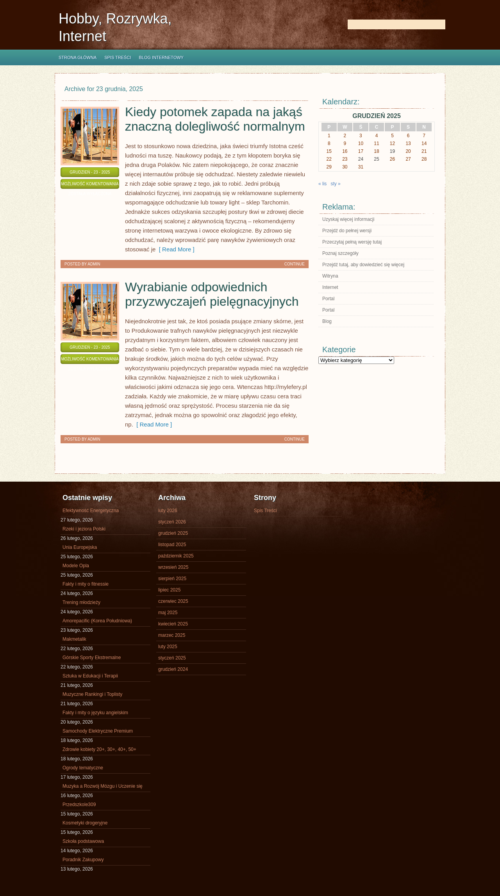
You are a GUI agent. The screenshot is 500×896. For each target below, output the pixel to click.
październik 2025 (176, 556)
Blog (327, 321)
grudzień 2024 (173, 669)
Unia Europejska (79, 547)
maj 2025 (167, 612)
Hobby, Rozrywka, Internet (115, 27)
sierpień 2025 (172, 578)
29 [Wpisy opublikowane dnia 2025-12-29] (329, 167)
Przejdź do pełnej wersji (346, 230)
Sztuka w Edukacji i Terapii (90, 676)
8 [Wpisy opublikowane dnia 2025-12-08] (329, 143)
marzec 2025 (171, 635)
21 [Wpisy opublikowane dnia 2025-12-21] (424, 151)
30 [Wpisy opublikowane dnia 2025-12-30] (344, 167)
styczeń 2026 (172, 522)
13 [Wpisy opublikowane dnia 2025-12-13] (408, 143)
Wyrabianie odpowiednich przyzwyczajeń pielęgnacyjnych (212, 294)
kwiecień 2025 (173, 624)
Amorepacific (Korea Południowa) (97, 621)
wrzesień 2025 (173, 567)
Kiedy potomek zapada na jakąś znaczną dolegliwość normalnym (215, 119)
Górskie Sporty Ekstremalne (91, 657)
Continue (294, 264)
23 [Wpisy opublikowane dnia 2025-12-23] (344, 159)
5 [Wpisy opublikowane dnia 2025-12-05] (392, 135)
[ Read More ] (174, 249)
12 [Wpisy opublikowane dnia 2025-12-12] (392, 143)
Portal (328, 298)
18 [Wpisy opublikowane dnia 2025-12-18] (376, 151)
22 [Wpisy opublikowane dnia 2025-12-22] (329, 159)
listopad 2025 (172, 544)
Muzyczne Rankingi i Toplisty (92, 694)
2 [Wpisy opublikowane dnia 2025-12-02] (345, 135)
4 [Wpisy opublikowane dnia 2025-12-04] (376, 135)
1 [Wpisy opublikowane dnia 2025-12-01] (329, 135)
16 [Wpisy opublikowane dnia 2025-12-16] (344, 151)
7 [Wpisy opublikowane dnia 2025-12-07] (424, 135)
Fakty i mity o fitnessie (85, 584)
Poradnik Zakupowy (83, 859)
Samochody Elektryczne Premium (97, 731)
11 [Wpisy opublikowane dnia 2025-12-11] (376, 143)
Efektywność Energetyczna (90, 510)
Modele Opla (75, 565)
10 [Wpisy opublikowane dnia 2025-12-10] (360, 143)
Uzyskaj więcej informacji (348, 219)
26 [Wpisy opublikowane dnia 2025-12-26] (392, 159)
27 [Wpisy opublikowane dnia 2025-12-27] (408, 159)
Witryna (330, 276)
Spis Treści (117, 57)
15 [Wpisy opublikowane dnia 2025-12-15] (329, 151)
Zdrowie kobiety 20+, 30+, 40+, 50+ (99, 749)
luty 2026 (167, 510)
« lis (322, 183)
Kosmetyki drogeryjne (84, 823)
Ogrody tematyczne (82, 768)
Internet (330, 287)
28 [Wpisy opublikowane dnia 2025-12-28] (424, 159)
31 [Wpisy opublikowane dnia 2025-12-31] (360, 167)
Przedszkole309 (79, 804)
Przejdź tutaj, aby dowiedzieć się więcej (363, 264)
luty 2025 (167, 646)
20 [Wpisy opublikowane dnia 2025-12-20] (408, 151)
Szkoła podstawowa (83, 841)
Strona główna (77, 57)
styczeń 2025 (172, 658)
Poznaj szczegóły (340, 253)
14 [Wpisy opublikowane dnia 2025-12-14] (424, 143)
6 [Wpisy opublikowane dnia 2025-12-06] (408, 135)
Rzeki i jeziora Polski (83, 529)
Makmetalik (74, 639)
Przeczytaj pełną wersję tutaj (352, 242)
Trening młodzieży (81, 602)
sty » (335, 183)
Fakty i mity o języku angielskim (95, 712)
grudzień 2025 (173, 533)
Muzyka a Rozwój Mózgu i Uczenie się (102, 786)
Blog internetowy (161, 57)
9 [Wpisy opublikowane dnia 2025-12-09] (345, 143)
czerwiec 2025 (173, 601)
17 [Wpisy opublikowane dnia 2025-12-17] (360, 151)
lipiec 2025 (169, 590)
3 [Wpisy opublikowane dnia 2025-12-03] (360, 135)
